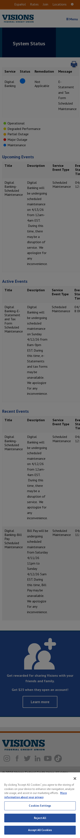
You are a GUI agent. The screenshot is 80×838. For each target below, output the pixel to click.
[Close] (75, 778)
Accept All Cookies (40, 830)
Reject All (40, 818)
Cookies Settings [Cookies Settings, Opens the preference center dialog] (40, 806)
